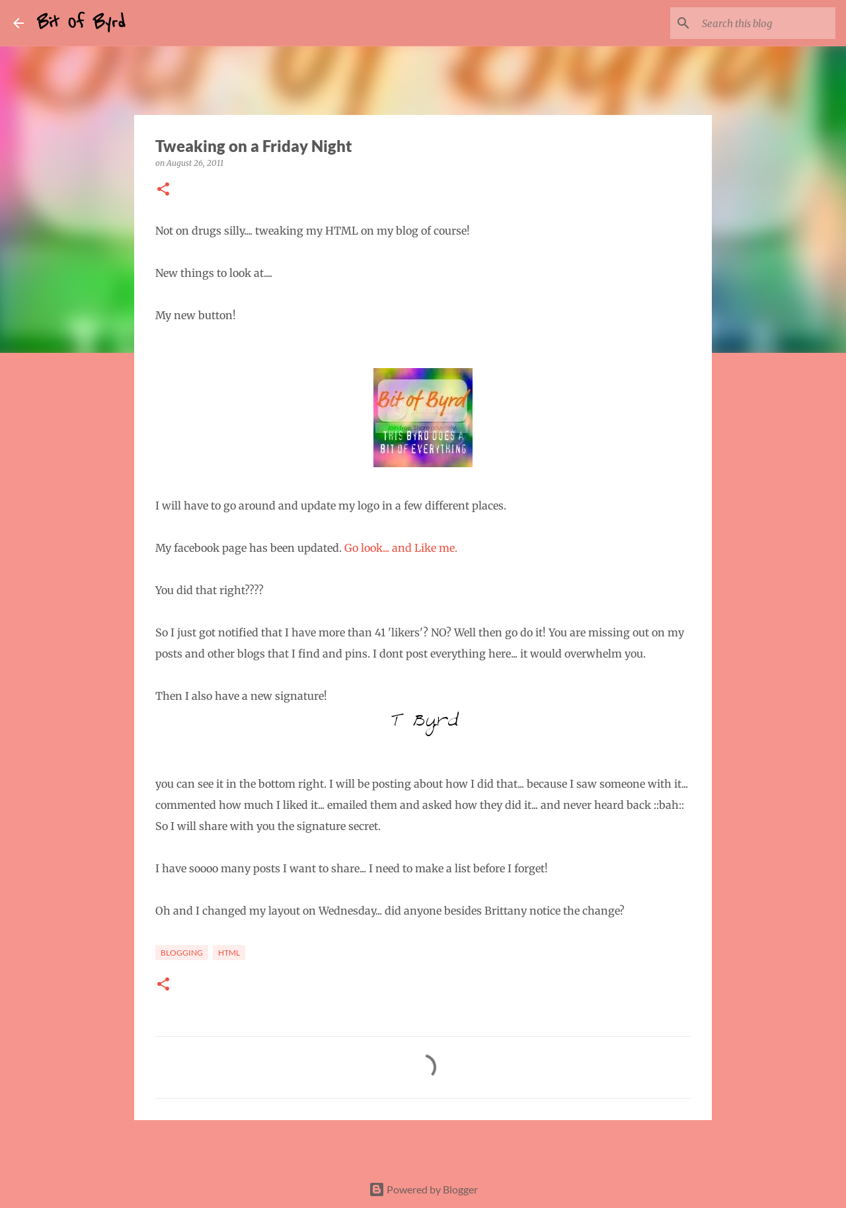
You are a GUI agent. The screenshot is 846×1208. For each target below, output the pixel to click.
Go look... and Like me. (402, 547)
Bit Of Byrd (81, 23)
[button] (163, 190)
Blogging (182, 953)
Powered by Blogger (423, 1189)
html (229, 953)
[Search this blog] (766, 23)
